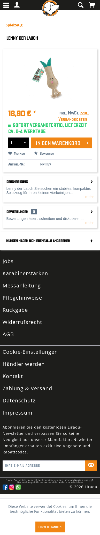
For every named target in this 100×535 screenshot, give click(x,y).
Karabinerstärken (25, 273)
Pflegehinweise (22, 297)
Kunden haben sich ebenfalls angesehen (38, 241)
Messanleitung (22, 285)
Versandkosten (74, 480)
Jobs (8, 261)
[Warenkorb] (92, 5)
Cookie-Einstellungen (30, 351)
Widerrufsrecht (22, 322)
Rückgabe (15, 309)
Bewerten (44, 153)
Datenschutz (19, 400)
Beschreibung (17, 182)
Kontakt (13, 376)
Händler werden (24, 363)
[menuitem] (7, 5)
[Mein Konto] (17, 5)
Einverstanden (50, 527)
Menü (6, 3)
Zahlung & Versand (27, 388)
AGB (8, 334)
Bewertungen (17, 212)
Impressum (18, 412)
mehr (90, 197)
